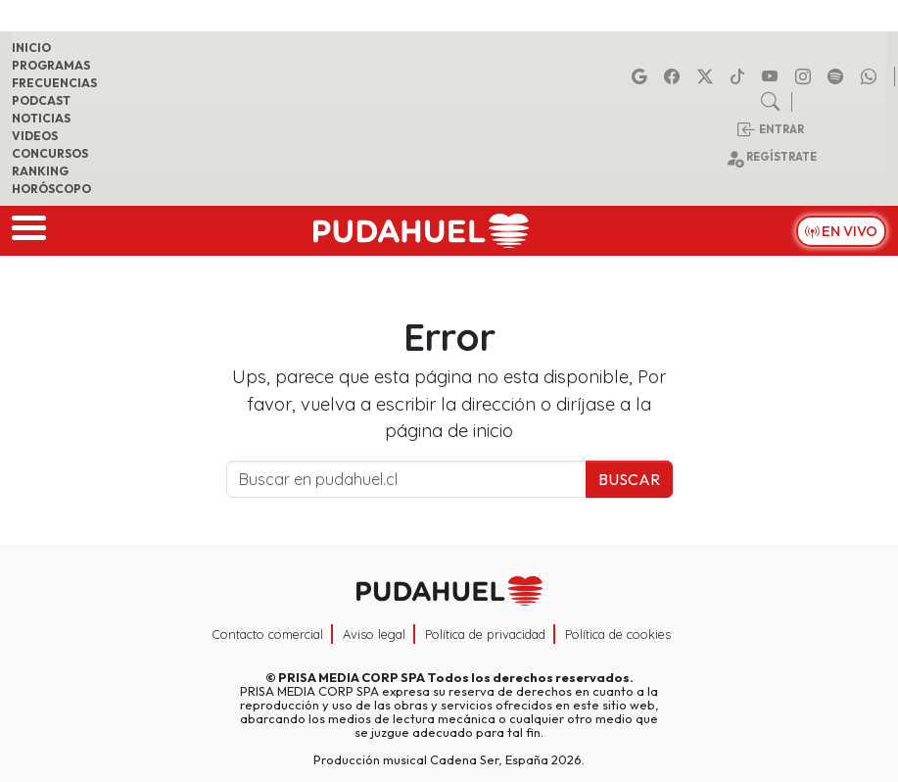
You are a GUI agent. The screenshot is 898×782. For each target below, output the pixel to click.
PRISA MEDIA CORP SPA (351, 677)
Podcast (41, 100)
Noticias (41, 118)
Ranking (40, 171)
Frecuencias (54, 82)
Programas (51, 65)
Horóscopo (51, 188)
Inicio (31, 47)
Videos (35, 135)
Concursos (50, 153)
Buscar (629, 479)
